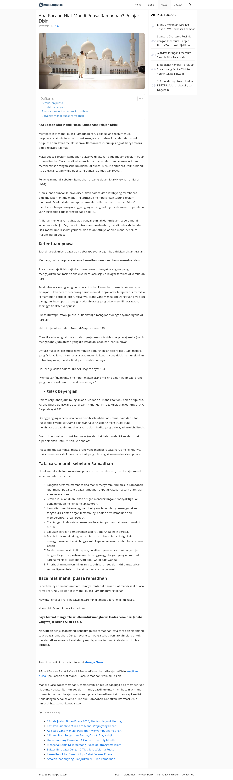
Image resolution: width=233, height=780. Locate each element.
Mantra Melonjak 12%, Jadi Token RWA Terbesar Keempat (176, 27)
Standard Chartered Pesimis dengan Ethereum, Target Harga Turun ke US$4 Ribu (174, 41)
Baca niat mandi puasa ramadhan (63, 116)
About (117, 774)
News (164, 4)
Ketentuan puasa (52, 103)
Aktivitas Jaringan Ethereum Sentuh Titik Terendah (174, 55)
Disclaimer (129, 774)
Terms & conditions (168, 774)
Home (137, 4)
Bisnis (151, 4)
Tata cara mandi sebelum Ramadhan (65, 111)
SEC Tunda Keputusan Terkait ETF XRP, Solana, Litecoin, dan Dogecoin (175, 85)
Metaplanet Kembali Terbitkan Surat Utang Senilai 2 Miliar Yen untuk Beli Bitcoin (175, 69)
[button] (189, 4)
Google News (94, 662)
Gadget (178, 4)
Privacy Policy (146, 774)
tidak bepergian (55, 107)
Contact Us (188, 774)
